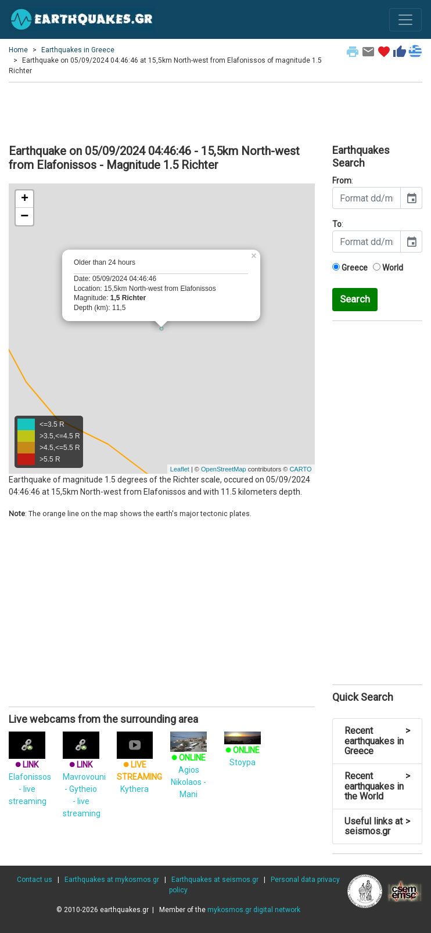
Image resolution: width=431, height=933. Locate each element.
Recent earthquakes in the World (377, 786)
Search (355, 299)
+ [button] (24, 199)
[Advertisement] (215, 111)
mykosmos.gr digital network (253, 910)
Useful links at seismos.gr (377, 826)
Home (18, 50)
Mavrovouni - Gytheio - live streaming (84, 779)
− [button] (24, 216)
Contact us (34, 880)
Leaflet (179, 469)
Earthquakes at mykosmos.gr (111, 880)
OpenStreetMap (223, 469)
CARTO (300, 469)
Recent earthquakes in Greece (377, 741)
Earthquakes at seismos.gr (214, 880)
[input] (366, 198)
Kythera (139, 767)
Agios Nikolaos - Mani (188, 767)
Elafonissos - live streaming (30, 773)
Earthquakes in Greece (77, 50)
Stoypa (242, 750)
